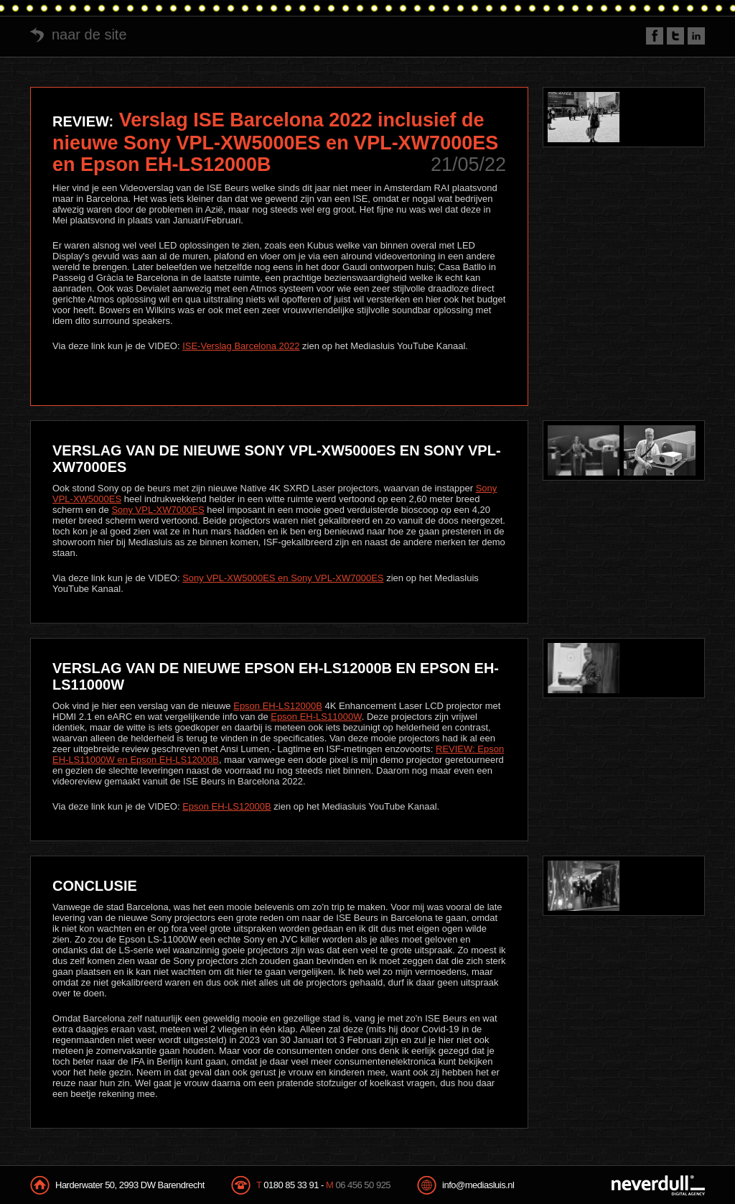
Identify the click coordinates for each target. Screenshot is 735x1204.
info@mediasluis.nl (478, 1185)
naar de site (89, 34)
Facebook (654, 36)
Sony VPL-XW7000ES (157, 509)
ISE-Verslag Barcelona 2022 (240, 346)
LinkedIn (696, 36)
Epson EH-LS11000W (316, 716)
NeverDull (658, 1185)
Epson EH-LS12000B (277, 705)
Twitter (675, 36)
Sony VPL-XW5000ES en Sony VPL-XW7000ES (282, 578)
